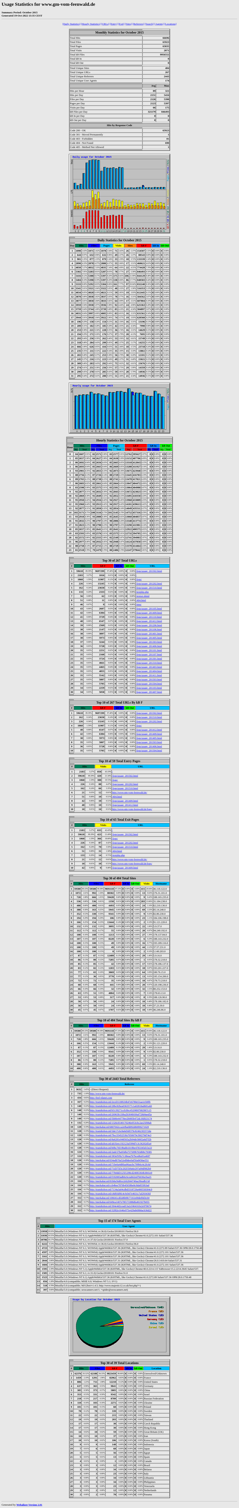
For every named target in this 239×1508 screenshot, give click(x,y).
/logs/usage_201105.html (149, 608)
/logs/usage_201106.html (149, 629)
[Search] (149, 23)
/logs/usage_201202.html (149, 583)
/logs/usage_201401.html (149, 633)
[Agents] (159, 23)
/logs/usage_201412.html (149, 621)
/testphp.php (142, 591)
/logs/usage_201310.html (149, 662)
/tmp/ (138, 604)
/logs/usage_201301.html (149, 658)
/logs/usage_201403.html (149, 666)
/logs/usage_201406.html (149, 646)
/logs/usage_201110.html (149, 616)
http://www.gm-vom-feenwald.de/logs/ (132, 809)
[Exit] (121, 23)
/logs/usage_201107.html (149, 654)
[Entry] (114, 23)
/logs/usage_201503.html (149, 679)
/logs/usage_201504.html (149, 683)
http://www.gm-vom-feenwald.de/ (129, 792)
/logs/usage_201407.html (149, 691)
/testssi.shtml (142, 596)
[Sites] (128, 23)
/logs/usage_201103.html (149, 687)
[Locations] (170, 23)
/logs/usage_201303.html (149, 641)
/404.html (141, 600)
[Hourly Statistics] (90, 23)
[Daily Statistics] (71, 23)
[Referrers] (138, 23)
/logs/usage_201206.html (149, 625)
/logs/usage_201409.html (149, 612)
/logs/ (139, 579)
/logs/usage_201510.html (149, 587)
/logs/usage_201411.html (149, 675)
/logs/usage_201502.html (149, 571)
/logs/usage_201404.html (149, 671)
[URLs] (105, 23)
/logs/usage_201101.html (149, 650)
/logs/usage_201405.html (149, 637)
